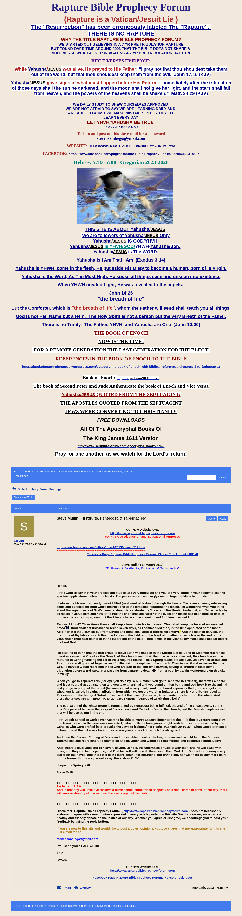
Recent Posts (21, 476)
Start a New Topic (23, 497)
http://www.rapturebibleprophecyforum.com (142, 533)
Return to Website (24, 471)
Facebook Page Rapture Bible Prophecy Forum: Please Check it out (142, 877)
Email (67, 888)
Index (40, 471)
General (51, 471)
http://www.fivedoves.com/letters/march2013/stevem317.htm (101, 547)
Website (85, 888)
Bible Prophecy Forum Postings (76, 471)
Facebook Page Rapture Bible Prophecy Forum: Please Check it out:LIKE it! (142, 554)
